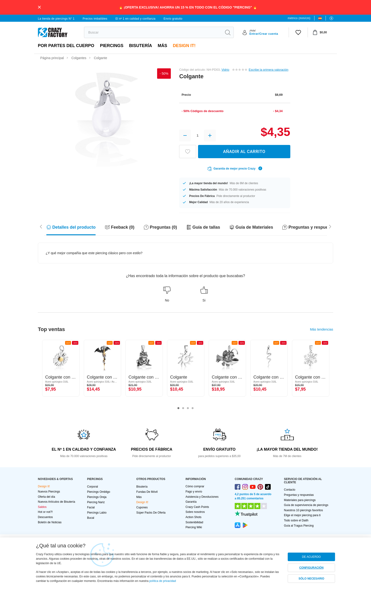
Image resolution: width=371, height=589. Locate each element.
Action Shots (193, 517)
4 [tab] (192, 408)
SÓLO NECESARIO (311, 578)
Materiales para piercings (300, 500)
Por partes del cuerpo (66, 45)
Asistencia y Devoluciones (202, 496)
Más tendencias (321, 329)
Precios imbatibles (95, 18)
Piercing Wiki (194, 527)
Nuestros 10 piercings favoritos (303, 510)
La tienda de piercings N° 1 (56, 18)
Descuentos (45, 517)
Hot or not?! (45, 512)
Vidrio (225, 69)
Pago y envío (194, 491)
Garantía (191, 501)
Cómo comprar (195, 486)
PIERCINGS (111, 45)
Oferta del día (46, 496)
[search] (153, 32)
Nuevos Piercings (49, 491)
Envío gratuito (172, 18)
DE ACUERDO (311, 556)
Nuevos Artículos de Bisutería (56, 501)
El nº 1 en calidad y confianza (135, 18)
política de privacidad (162, 581)
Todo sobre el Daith (296, 520)
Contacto (289, 489)
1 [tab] (178, 408)
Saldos (42, 507)
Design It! (184, 45)
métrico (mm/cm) (299, 18)
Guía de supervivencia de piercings (306, 505)
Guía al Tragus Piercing (299, 525)
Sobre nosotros (195, 512)
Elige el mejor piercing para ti (302, 515)
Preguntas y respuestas (299, 495)
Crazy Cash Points (197, 507)
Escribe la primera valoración (268, 69)
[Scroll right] (41, 226)
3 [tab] (188, 408)
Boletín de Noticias (50, 522)
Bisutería (140, 45)
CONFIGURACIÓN (311, 567)
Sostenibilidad (194, 522)
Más (162, 45)
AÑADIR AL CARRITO (244, 151)
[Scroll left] (330, 226)
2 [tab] (183, 408)
